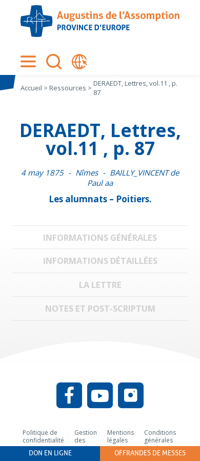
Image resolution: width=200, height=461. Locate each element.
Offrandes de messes (150, 453)
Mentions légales (120, 436)
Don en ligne (50, 453)
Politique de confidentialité (43, 436)
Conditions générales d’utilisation (160, 440)
